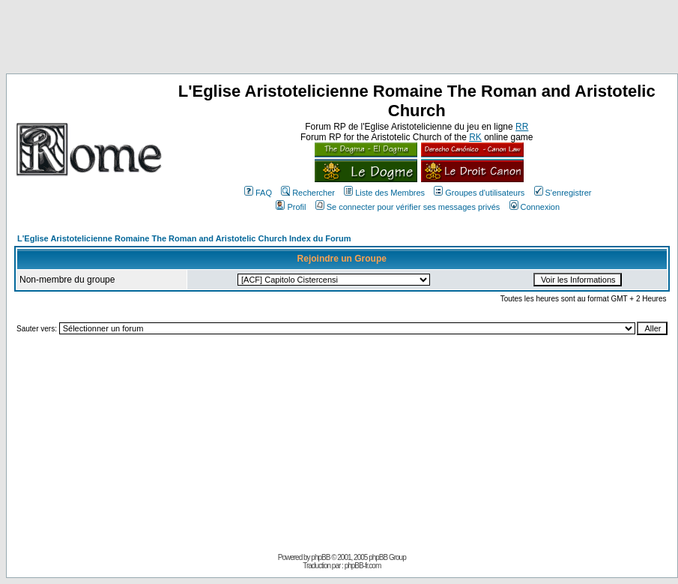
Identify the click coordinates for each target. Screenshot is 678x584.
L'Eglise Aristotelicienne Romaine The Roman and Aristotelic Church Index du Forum (184, 238)
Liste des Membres (384, 192)
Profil (291, 206)
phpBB (320, 557)
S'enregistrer (563, 192)
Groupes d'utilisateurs (479, 192)
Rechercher (308, 192)
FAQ (258, 192)
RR (521, 126)
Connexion (534, 206)
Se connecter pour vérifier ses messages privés (407, 206)
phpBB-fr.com (363, 566)
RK (475, 137)
